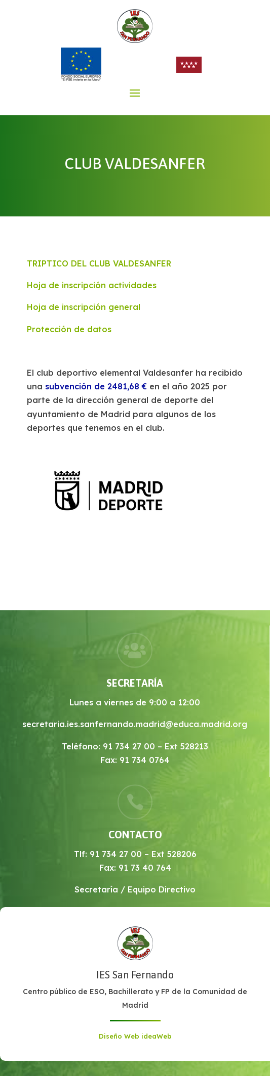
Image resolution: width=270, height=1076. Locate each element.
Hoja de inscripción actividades (92, 285)
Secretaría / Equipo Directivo (135, 889)
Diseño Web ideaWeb (135, 1036)
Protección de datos (69, 329)
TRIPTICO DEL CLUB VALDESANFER (99, 263)
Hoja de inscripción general (83, 307)
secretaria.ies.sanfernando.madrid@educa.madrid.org (134, 724)
